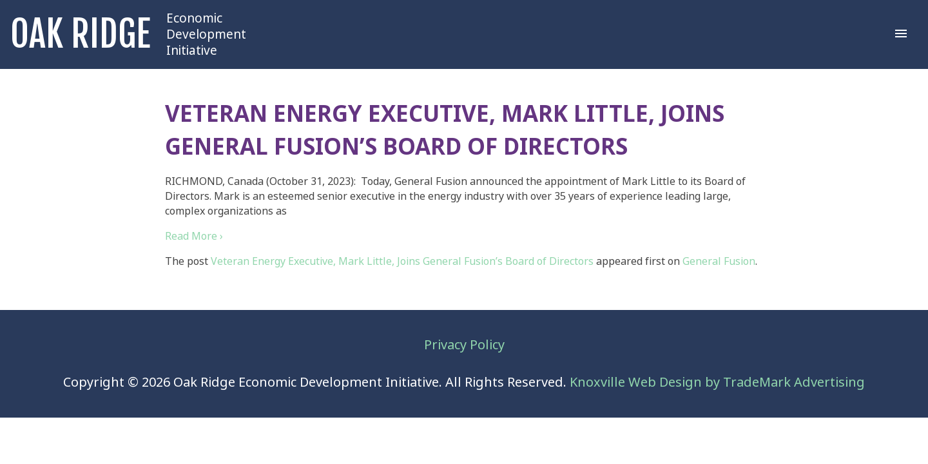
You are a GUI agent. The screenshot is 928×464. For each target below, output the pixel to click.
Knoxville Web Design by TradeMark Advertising (717, 382)
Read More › (194, 236)
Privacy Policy (464, 345)
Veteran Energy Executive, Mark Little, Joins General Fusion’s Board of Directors (402, 261)
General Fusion (718, 261)
